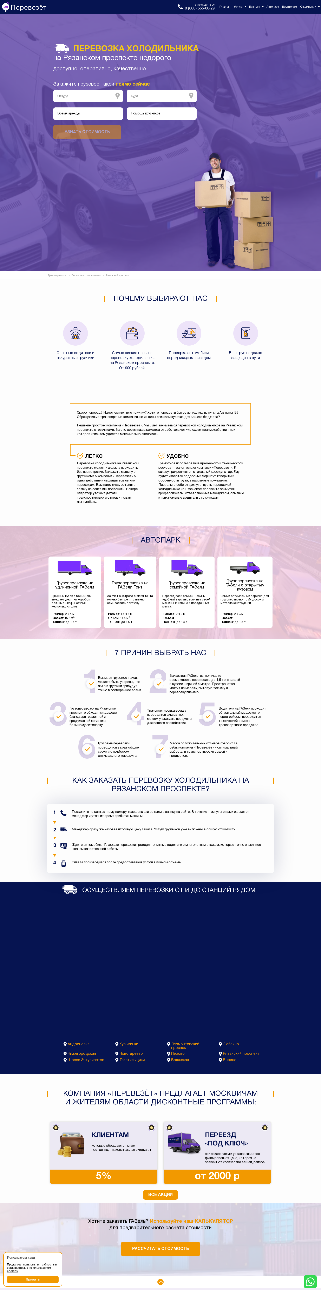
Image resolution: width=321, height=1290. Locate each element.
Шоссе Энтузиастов (86, 1060)
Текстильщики (132, 1060)
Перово (178, 1054)
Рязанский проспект (241, 1054)
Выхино (229, 1060)
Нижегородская (82, 1054)
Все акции (160, 1195)
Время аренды (68, 113)
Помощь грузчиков (145, 113)
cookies (12, 1271)
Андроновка (79, 1044)
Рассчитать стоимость (160, 1249)
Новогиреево (131, 1054)
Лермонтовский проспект (185, 1046)
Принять (33, 1279)
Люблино (231, 1044)
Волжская (180, 1060)
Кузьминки (128, 1044)
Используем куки (21, 1257)
